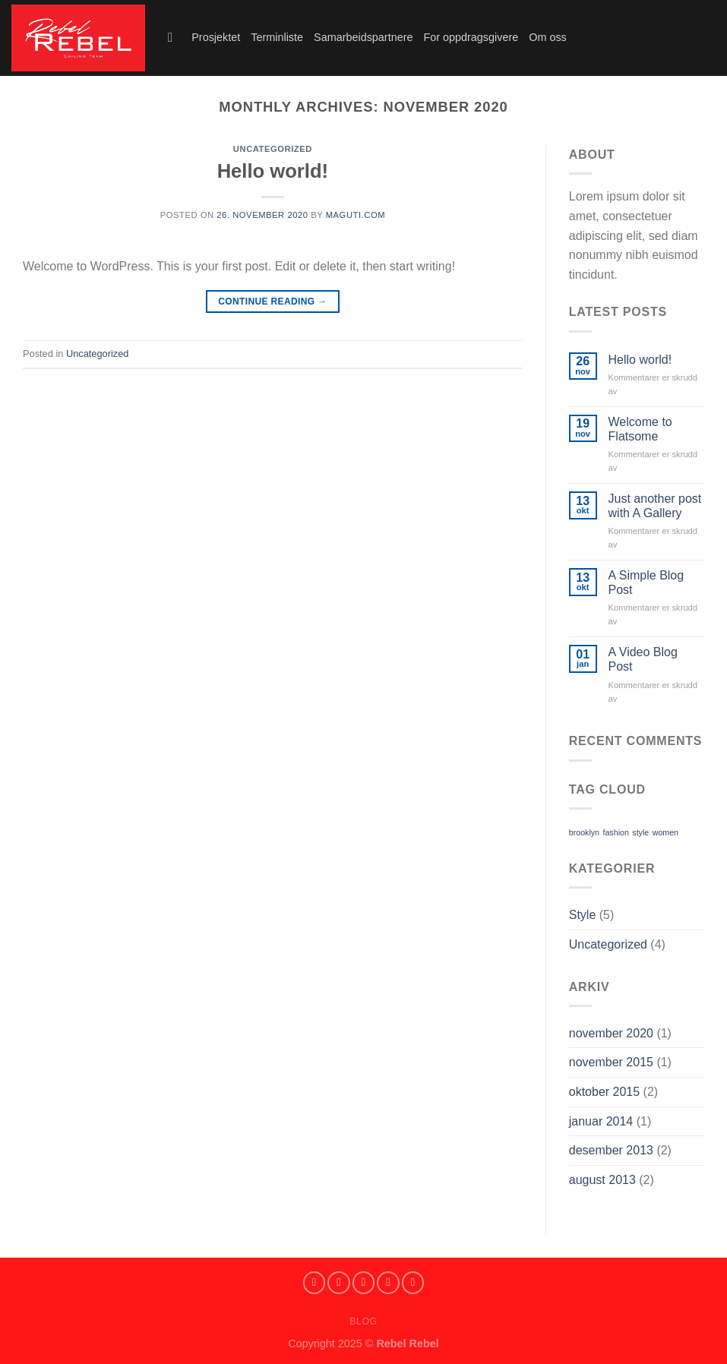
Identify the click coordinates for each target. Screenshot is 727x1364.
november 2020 (611, 1033)
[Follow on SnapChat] (363, 1282)
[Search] (174, 38)
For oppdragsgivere (470, 37)
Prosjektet (215, 37)
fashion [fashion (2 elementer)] (615, 832)
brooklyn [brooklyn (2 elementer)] (584, 832)
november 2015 (611, 1062)
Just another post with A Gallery (655, 505)
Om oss (548, 37)
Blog (363, 1321)
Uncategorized (272, 148)
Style (582, 914)
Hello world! (272, 171)
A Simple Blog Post (646, 582)
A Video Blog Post (643, 659)
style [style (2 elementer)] (640, 832)
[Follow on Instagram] (338, 1282)
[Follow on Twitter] (388, 1282)
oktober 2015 (604, 1091)
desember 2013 (611, 1150)
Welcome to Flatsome (640, 429)
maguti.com (355, 214)
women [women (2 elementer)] (665, 832)
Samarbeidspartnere (363, 37)
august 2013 (602, 1179)
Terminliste (277, 37)
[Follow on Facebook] (314, 1282)
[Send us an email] (413, 1282)
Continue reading (272, 302)
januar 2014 (601, 1121)
